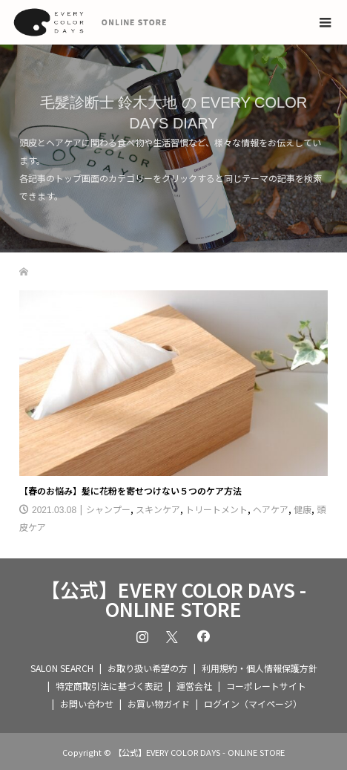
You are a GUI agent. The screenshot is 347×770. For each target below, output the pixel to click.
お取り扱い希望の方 (148, 668)
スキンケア (158, 509)
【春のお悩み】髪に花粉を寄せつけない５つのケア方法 (130, 490)
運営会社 (194, 685)
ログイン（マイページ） (253, 703)
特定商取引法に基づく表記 (109, 685)
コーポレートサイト (266, 685)
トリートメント (216, 509)
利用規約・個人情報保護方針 (259, 668)
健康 (302, 509)
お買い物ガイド (159, 703)
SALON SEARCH (61, 668)
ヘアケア (270, 509)
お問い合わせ (86, 703)
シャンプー (108, 509)
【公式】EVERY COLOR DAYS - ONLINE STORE (173, 599)
